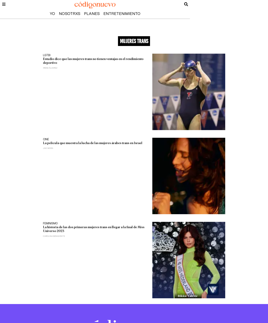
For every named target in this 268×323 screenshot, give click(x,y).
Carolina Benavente (54, 236)
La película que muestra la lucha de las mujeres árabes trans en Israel (92, 143)
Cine (46, 139)
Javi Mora (48, 148)
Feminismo (50, 223)
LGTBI (46, 55)
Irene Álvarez (50, 68)
